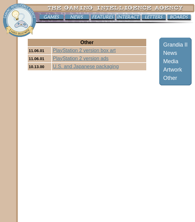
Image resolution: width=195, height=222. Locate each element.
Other (170, 78)
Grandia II (175, 45)
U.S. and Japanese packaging (85, 66)
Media (170, 61)
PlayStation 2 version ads (81, 58)
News (170, 53)
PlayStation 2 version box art (84, 50)
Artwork (172, 70)
